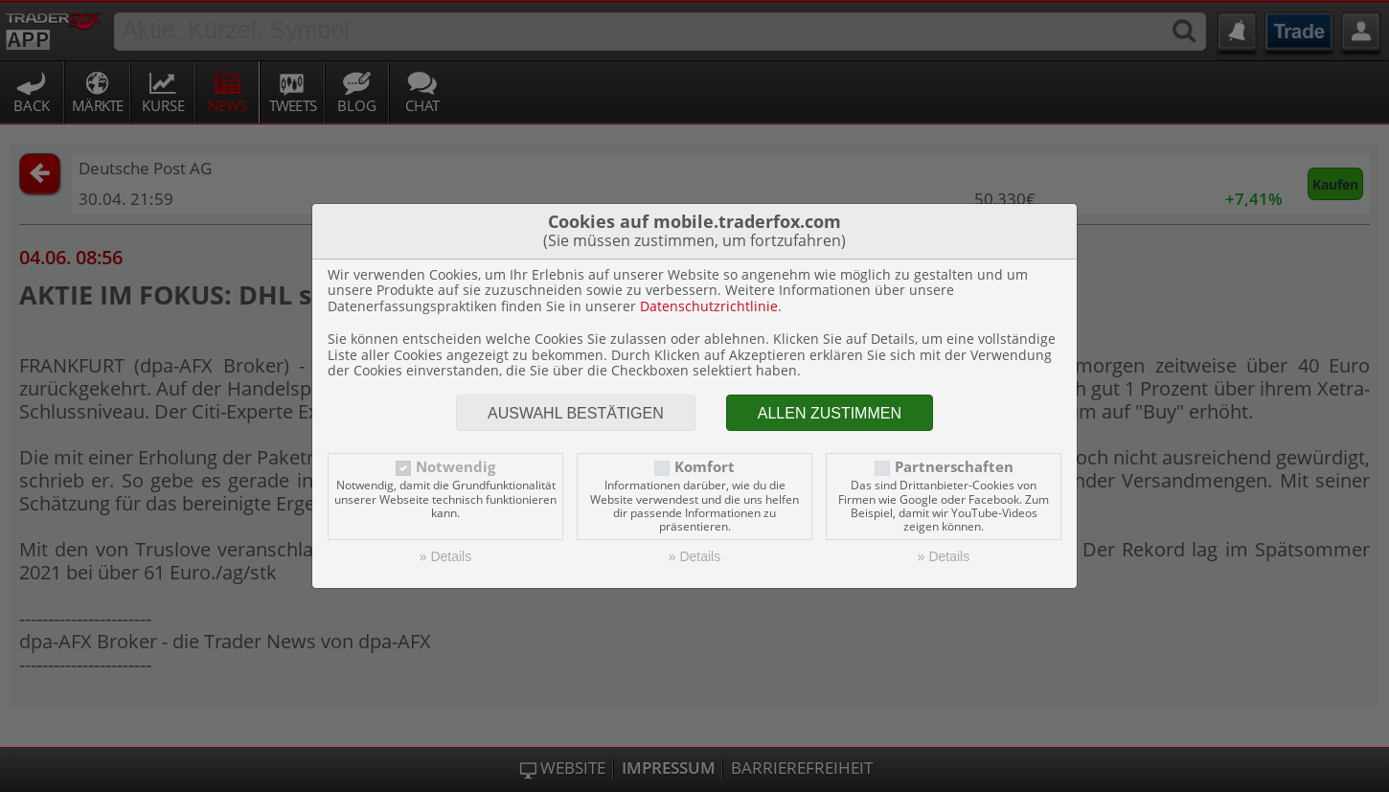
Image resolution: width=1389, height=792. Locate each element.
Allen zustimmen (829, 413)
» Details (445, 556)
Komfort (704, 467)
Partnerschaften (954, 467)
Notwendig (455, 467)
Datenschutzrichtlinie (709, 306)
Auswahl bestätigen (576, 413)
